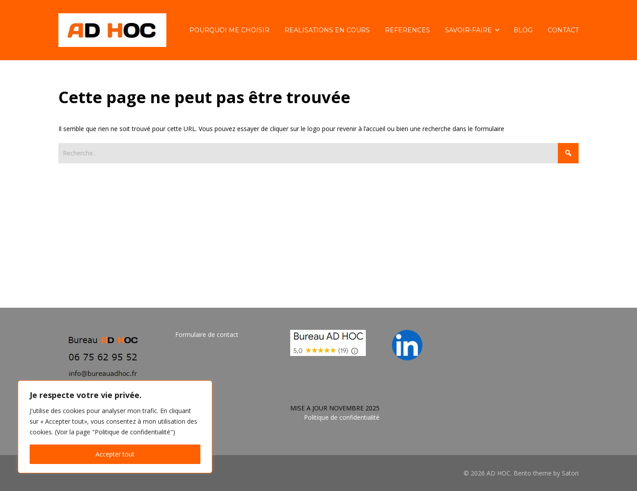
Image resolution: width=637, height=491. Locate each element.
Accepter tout (115, 454)
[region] (115, 426)
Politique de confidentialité (342, 417)
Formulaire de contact (206, 334)
